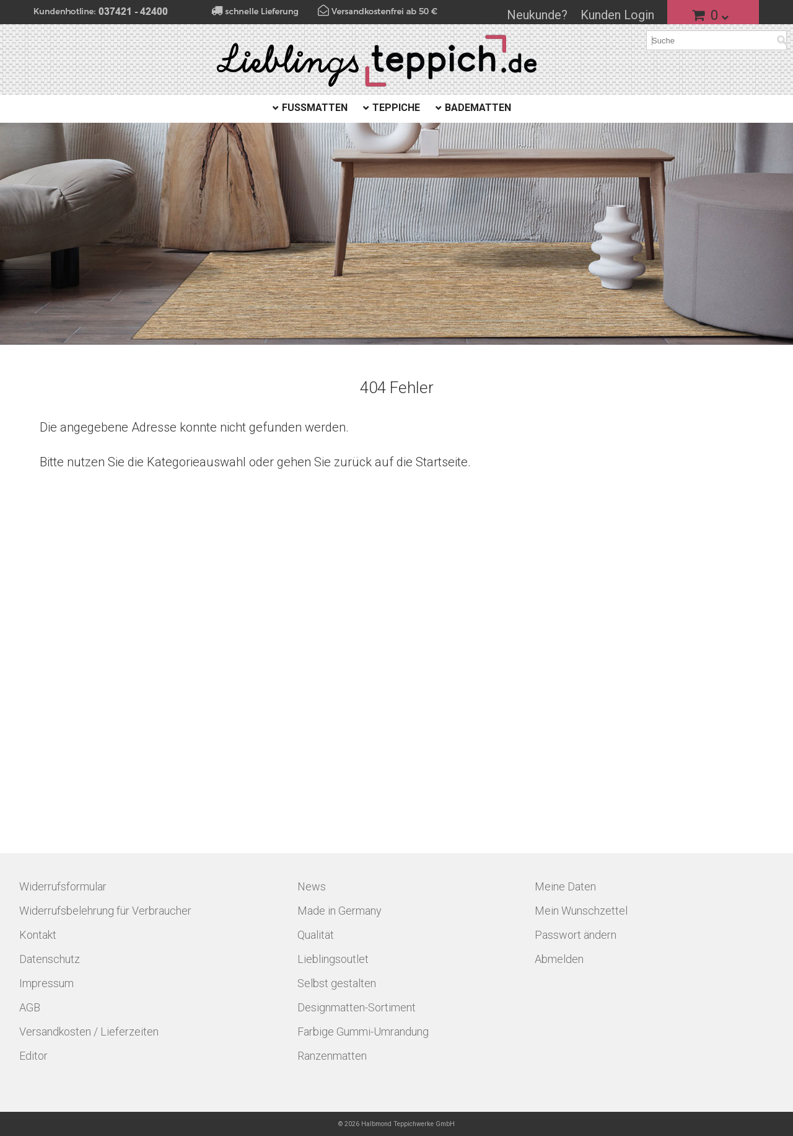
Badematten (478, 107)
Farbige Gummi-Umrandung (363, 1031)
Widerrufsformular (63, 886)
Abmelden (559, 958)
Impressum (46, 983)
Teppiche (396, 107)
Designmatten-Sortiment (356, 1007)
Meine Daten (565, 886)
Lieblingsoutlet (333, 958)
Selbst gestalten (336, 983)
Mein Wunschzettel (581, 910)
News (311, 886)
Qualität (315, 934)
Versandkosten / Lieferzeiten (89, 1031)
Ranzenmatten (332, 1055)
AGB (29, 1007)
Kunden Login (617, 14)
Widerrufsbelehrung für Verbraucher (105, 910)
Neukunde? (537, 14)
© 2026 (396, 1124)
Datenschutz (49, 958)
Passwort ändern (575, 934)
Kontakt (37, 934)
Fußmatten (315, 107)
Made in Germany (339, 910)
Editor (33, 1055)
